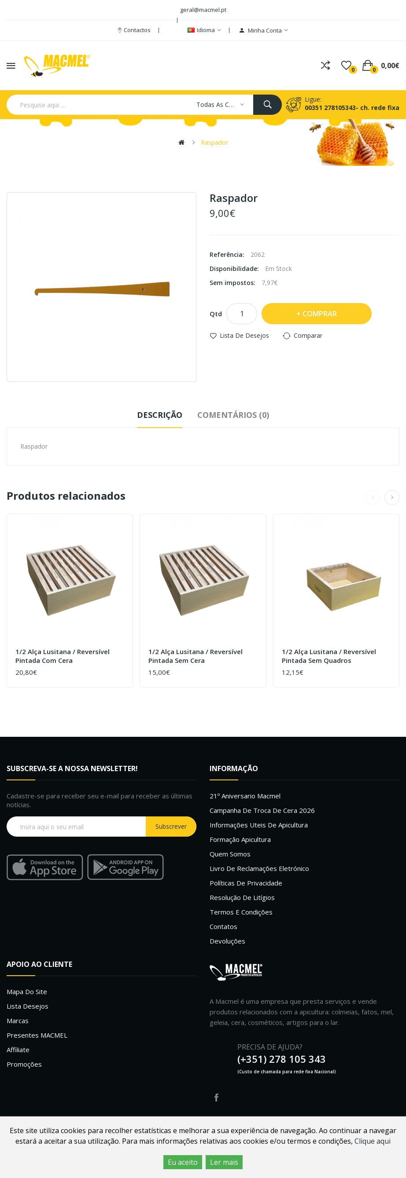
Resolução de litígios (242, 897)
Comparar (308, 335)
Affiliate (18, 1049)
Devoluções (227, 941)
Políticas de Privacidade (246, 882)
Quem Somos (230, 853)
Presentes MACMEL (37, 1035)
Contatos (223, 926)
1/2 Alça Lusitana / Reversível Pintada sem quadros (329, 656)
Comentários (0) (233, 415)
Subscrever (171, 826)
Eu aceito (183, 1162)
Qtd (216, 313)
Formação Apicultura (240, 839)
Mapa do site (27, 991)
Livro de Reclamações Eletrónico (259, 868)
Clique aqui (372, 1141)
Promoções (24, 1064)
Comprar (320, 313)
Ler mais (224, 1162)
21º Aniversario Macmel (245, 795)
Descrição (159, 415)
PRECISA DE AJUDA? (270, 1047)
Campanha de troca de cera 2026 (262, 810)
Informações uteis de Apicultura (259, 824)
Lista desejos (27, 1006)
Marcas (18, 1020)
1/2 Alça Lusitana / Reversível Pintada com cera (62, 656)
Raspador (214, 142)
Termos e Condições (241, 911)
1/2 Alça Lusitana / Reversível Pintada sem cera (195, 656)
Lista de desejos (244, 335)
